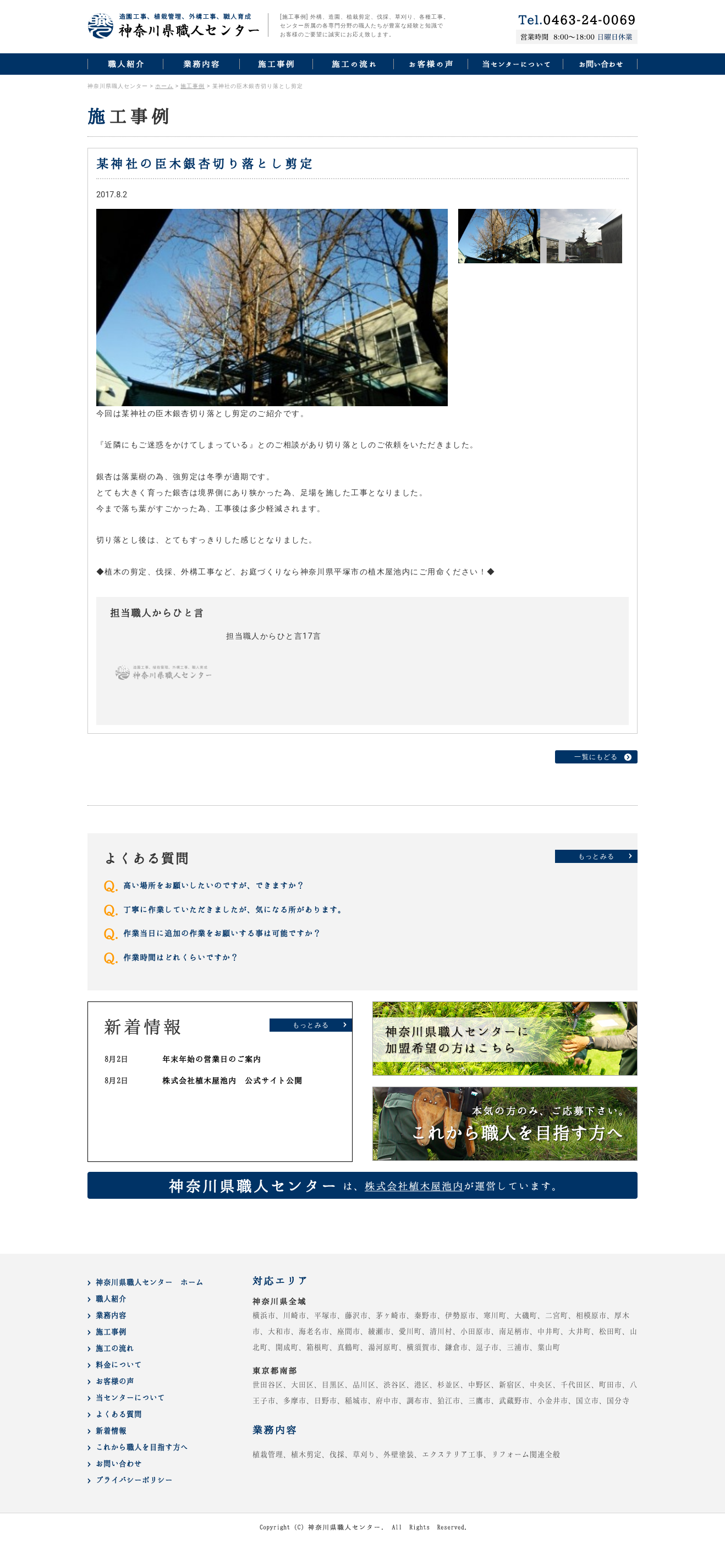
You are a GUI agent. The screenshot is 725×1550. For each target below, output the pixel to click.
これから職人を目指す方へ (142, 1447)
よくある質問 (119, 1414)
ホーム (164, 86)
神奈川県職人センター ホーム (150, 1282)
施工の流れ (115, 1348)
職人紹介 (111, 1298)
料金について (119, 1364)
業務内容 (111, 1315)
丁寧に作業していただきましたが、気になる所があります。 (234, 909)
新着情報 (111, 1430)
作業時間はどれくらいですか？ (181, 957)
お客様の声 (115, 1381)
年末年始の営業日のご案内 (211, 1059)
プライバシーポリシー (134, 1480)
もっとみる (596, 856)
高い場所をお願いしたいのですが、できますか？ (214, 885)
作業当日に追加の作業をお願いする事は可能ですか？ (222, 933)
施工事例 (192, 86)
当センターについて (130, 1397)
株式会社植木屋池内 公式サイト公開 (232, 1080)
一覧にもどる (596, 757)
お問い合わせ (119, 1463)
